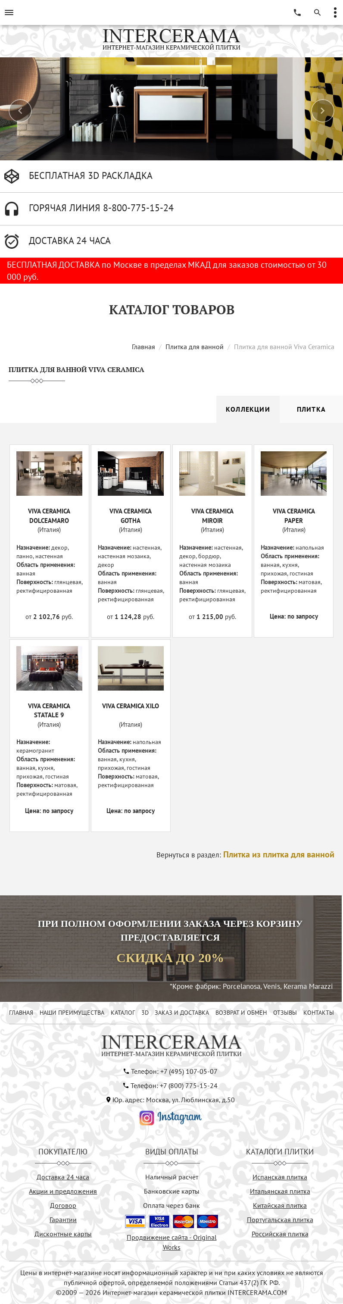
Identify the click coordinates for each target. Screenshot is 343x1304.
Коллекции (248, 409)
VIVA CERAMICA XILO (130, 706)
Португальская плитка (280, 1219)
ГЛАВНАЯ (21, 1012)
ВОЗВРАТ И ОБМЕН (241, 1012)
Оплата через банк (171, 1205)
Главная (143, 346)
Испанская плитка (280, 1177)
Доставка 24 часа (63, 1177)
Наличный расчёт (171, 1177)
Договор (63, 1205)
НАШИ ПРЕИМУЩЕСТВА (72, 1012)
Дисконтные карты (63, 1233)
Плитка (311, 409)
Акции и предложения (63, 1191)
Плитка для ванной (194, 346)
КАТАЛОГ (123, 1012)
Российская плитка (280, 1233)
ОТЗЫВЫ (285, 1012)
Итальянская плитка (280, 1191)
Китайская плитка (280, 1205)
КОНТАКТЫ (318, 1012)
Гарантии (63, 1219)
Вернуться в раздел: (245, 855)
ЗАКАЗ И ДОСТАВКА (182, 1012)
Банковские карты (172, 1191)
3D (145, 1012)
